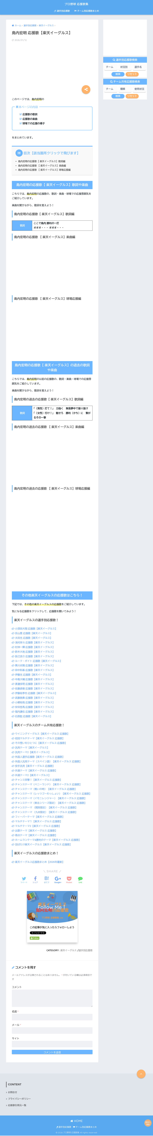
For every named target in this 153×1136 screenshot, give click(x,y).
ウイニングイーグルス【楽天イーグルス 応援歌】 (41, 732)
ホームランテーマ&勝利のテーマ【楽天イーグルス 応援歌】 (47, 840)
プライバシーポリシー (19, 1099)
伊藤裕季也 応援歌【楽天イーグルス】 (35, 692)
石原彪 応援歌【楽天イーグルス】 (32, 714)
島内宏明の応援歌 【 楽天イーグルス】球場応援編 (44, 169)
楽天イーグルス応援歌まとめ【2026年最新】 (38, 862)
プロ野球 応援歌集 (76, 4)
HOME (76, 1121)
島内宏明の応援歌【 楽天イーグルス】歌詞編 (42, 161)
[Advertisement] (52, 67)
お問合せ (12, 1093)
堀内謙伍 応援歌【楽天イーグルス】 (33, 710)
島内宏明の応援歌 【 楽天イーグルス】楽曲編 (42, 165)
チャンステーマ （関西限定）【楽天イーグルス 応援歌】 (45, 809)
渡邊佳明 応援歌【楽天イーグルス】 (33, 683)
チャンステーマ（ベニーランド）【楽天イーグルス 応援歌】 (47, 781)
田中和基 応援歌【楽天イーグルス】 (33, 669)
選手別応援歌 (62, 11)
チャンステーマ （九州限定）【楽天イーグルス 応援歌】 (45, 813)
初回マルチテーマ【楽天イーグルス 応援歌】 (38, 736)
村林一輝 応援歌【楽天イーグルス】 (33, 646)
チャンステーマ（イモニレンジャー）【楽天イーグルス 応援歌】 (50, 799)
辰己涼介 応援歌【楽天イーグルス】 (33, 655)
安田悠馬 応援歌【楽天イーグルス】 (33, 705)
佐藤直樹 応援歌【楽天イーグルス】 (33, 687)
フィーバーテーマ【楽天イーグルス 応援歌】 (38, 818)
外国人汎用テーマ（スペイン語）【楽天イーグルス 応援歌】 (47, 759)
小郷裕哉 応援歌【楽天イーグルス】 (33, 701)
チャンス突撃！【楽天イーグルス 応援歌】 (37, 777)
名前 (15, 1012)
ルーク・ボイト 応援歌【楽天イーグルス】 (37, 660)
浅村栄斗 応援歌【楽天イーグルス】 (33, 642)
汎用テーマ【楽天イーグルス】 (31, 745)
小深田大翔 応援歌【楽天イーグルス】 (35, 628)
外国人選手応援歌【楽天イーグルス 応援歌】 (38, 754)
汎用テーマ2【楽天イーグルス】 (31, 750)
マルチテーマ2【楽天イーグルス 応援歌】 (37, 827)
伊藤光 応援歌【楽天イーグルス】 (32, 674)
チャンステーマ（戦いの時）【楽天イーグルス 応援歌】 (45, 786)
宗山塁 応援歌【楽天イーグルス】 (32, 633)
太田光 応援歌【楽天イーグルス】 (32, 637)
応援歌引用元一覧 (17, 1106)
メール (16, 1025)
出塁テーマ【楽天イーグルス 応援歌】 (35, 831)
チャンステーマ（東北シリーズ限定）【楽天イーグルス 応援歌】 (50, 804)
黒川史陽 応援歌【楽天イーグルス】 (33, 664)
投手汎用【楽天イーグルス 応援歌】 (33, 763)
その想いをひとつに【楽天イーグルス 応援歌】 (40, 741)
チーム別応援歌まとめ (86, 11)
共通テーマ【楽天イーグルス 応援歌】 (35, 768)
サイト (15, 1038)
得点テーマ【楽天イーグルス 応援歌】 (35, 836)
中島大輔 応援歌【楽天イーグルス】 (33, 678)
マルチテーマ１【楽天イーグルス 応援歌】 (37, 822)
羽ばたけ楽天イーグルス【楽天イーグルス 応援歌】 (42, 845)
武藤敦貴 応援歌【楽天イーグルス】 (33, 696)
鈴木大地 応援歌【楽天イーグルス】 (33, 651)
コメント (17, 987)
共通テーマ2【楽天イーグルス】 (31, 772)
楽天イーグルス (68, 950)
